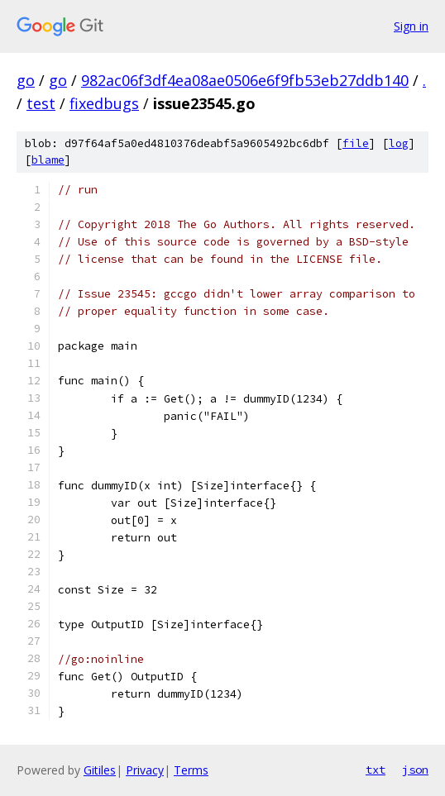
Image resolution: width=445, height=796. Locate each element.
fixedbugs (104, 103)
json (415, 769)
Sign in (411, 26)
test (40, 103)
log (399, 143)
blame (48, 160)
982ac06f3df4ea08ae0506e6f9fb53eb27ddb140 (245, 80)
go (26, 80)
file (355, 143)
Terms (191, 770)
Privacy (145, 770)
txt (375, 769)
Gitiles (100, 770)
